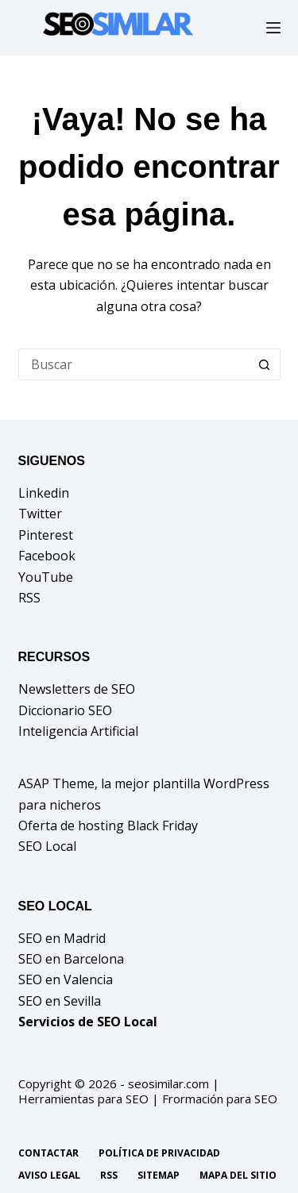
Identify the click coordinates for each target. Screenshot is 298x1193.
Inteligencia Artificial (78, 731)
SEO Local (47, 846)
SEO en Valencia (65, 979)
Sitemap (158, 1175)
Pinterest (45, 535)
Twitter (40, 513)
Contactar (48, 1153)
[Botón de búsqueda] (265, 364)
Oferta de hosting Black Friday (108, 825)
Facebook (46, 555)
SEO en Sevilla (59, 1001)
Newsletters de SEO (76, 689)
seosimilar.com (168, 1083)
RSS (29, 597)
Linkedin (43, 493)
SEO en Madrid (62, 938)
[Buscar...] (133, 364)
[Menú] (273, 28)
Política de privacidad (159, 1153)
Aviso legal (49, 1175)
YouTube (45, 577)
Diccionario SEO (65, 710)
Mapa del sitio (238, 1175)
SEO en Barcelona (71, 959)
